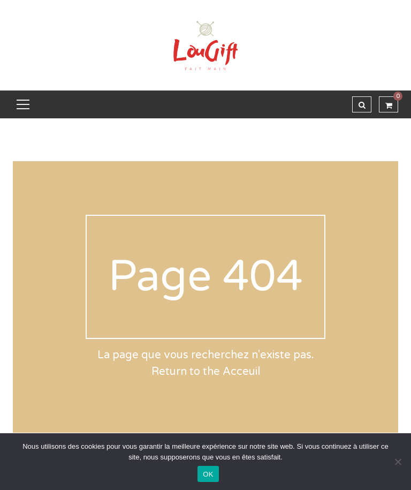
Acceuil (241, 371)
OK (208, 474)
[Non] (397, 461)
